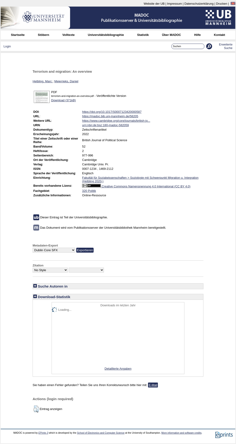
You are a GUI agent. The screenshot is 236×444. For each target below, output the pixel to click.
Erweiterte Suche (225, 46)
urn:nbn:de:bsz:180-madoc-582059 (105, 125)
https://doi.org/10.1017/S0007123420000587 (111, 112)
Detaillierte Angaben (118, 368)
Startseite (18, 35)
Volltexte (68, 35)
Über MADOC (171, 35)
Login (7, 46)
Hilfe (197, 35)
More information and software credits (181, 433)
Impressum (174, 3)
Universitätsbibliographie (106, 35)
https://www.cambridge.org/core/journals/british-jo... (116, 120)
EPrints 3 (43, 433)
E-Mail (153, 385)
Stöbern (43, 35)
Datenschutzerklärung (198, 3)
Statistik (143, 35)
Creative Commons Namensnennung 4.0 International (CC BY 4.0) (136, 186)
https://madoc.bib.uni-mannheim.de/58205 (110, 116)
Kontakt (219, 35)
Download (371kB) (63, 100)
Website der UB (154, 3)
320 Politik (89, 191)
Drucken (221, 3)
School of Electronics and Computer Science (101, 433)
